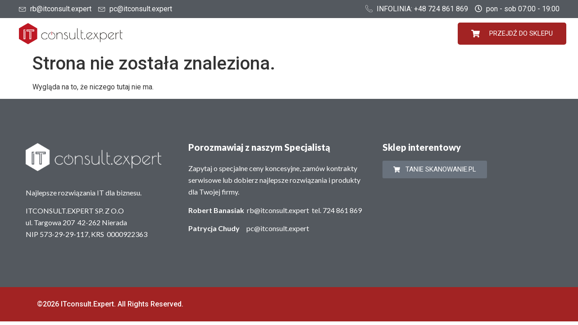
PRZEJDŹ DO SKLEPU (512, 33)
